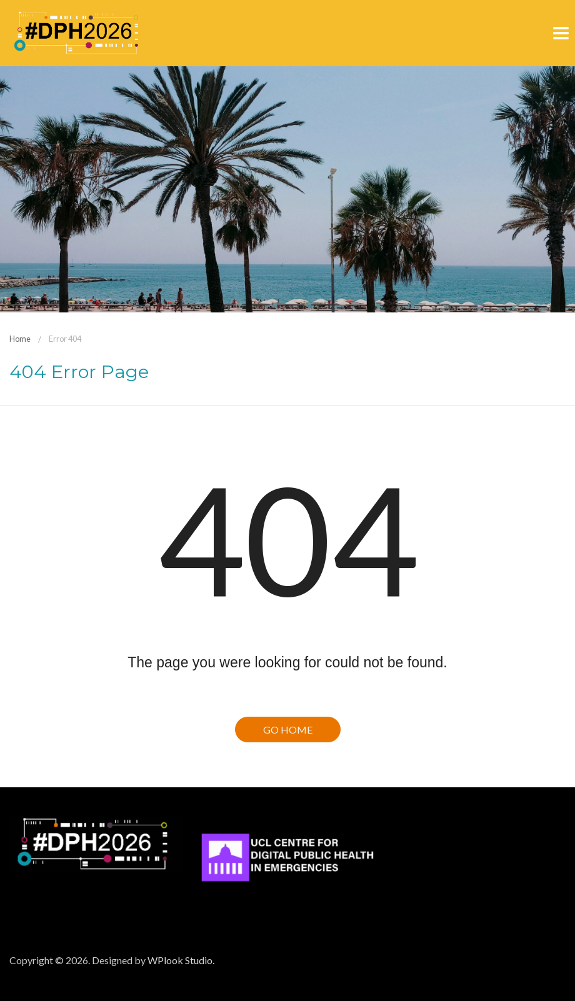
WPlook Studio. (181, 960)
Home (20, 339)
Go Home (287, 729)
